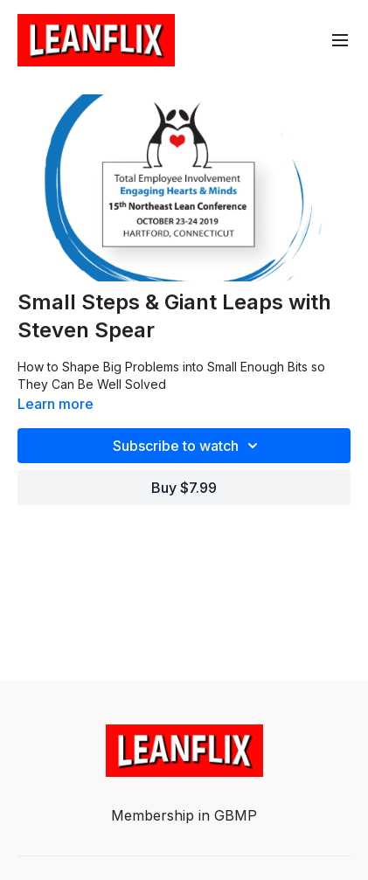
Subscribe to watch (188, 445)
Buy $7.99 (184, 487)
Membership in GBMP (184, 815)
